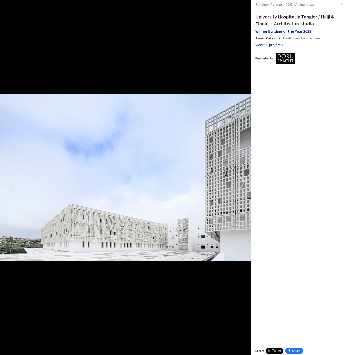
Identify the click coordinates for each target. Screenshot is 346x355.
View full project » (269, 45)
